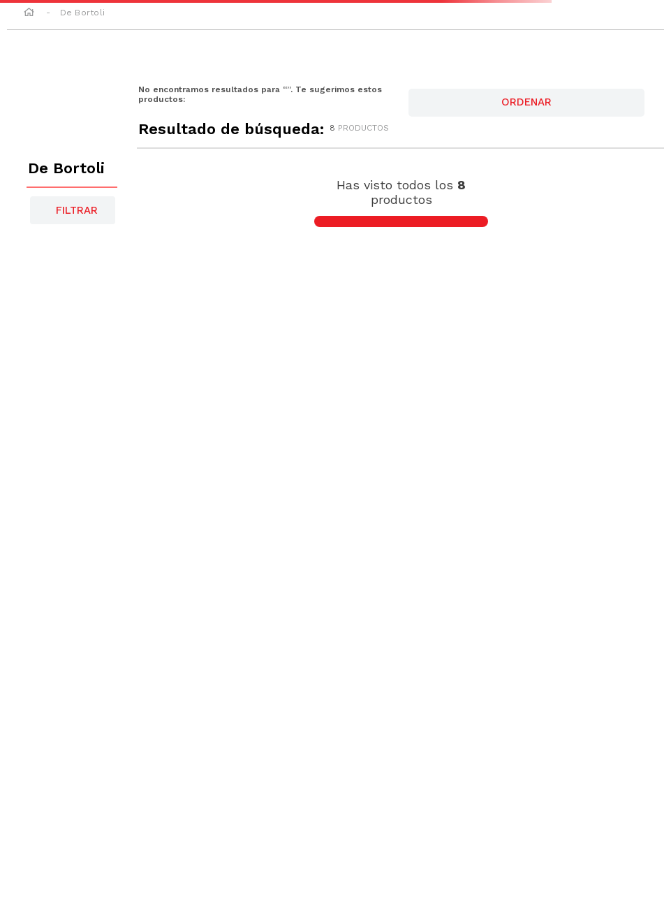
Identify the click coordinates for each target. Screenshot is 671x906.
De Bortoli (82, 12)
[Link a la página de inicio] (29, 13)
